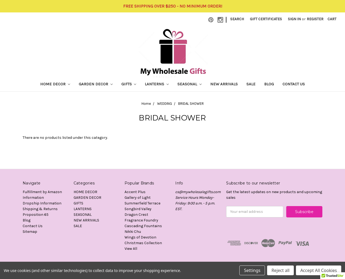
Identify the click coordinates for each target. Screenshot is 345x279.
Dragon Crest (136, 214)
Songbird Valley (138, 209)
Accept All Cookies (318, 270)
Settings (252, 270)
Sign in (294, 19)
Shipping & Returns (40, 209)
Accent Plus (135, 192)
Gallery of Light (138, 197)
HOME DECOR (55, 84)
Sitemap (30, 231)
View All (131, 248)
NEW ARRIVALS (224, 84)
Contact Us (293, 84)
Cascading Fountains (143, 226)
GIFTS (128, 84)
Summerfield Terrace (142, 203)
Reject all (280, 270)
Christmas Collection (143, 243)
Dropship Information (42, 203)
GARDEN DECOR (96, 84)
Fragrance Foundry (141, 220)
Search (237, 19)
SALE (251, 84)
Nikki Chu (133, 231)
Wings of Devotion (140, 237)
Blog (269, 84)
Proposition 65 (36, 214)
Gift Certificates (266, 19)
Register (315, 19)
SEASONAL (189, 84)
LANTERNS (157, 84)
